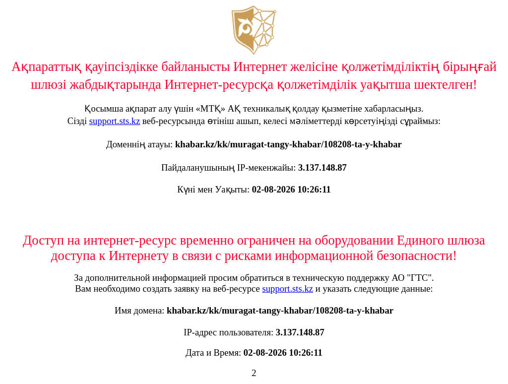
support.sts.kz (114, 121)
